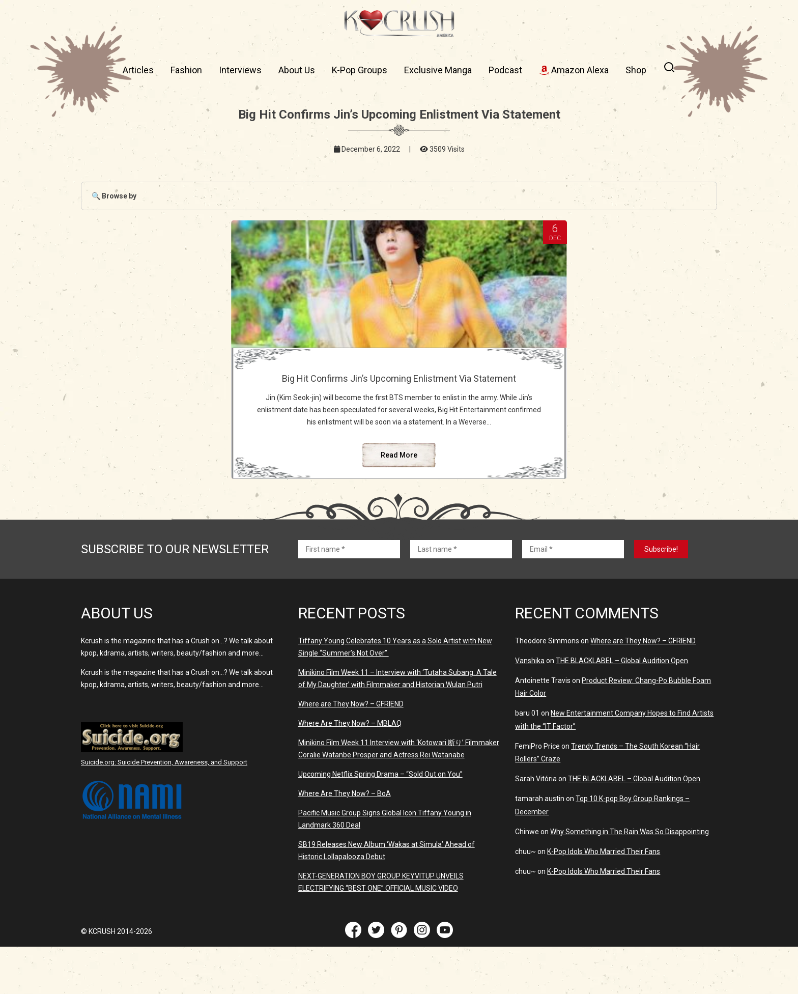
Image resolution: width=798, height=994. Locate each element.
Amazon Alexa (574, 70)
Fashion (186, 70)
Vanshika (530, 708)
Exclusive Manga (438, 70)
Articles (138, 70)
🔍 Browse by (114, 196)
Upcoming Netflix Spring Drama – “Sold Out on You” (380, 821)
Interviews (240, 70)
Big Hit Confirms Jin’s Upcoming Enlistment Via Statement (399, 383)
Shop (635, 70)
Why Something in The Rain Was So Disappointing (629, 879)
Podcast (505, 70)
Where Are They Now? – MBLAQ (350, 770)
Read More (399, 502)
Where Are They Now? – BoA (344, 841)
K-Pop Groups (359, 70)
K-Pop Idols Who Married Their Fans (603, 899)
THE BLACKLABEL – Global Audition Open (622, 708)
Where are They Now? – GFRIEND (351, 751)
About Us (296, 70)
